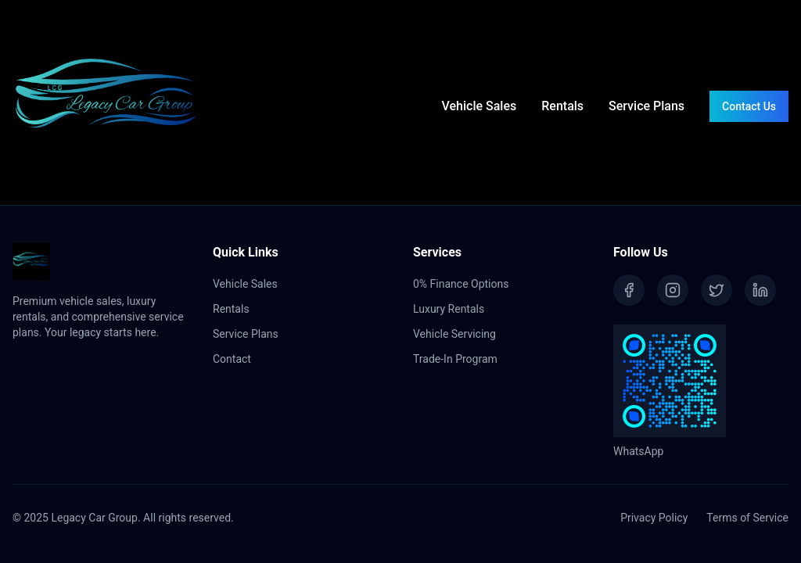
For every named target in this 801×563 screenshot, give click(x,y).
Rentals (562, 106)
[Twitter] (716, 290)
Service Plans (646, 106)
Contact (232, 359)
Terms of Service (747, 517)
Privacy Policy (654, 517)
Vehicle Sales (479, 106)
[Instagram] (672, 290)
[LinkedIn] (760, 290)
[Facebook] (629, 290)
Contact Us (749, 106)
